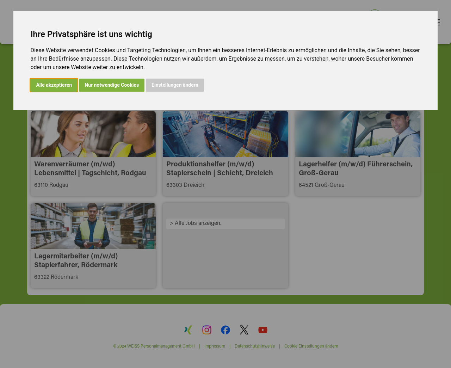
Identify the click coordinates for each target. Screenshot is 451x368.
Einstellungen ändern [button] (175, 85)
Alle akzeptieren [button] (54, 85)
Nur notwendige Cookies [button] (112, 85)
